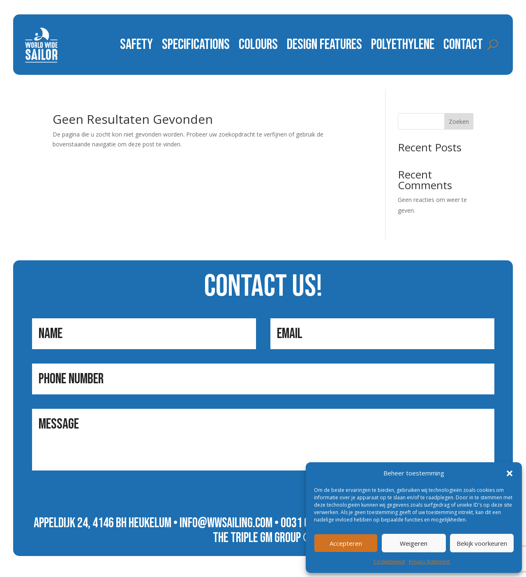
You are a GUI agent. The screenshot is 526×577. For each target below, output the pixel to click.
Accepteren (346, 543)
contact (463, 44)
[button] (509, 473)
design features (324, 44)
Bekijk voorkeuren (482, 543)
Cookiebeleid (389, 561)
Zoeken (459, 121)
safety (136, 44)
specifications (196, 44)
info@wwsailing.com (226, 523)
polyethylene (402, 44)
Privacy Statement (429, 561)
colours (258, 44)
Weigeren (413, 543)
